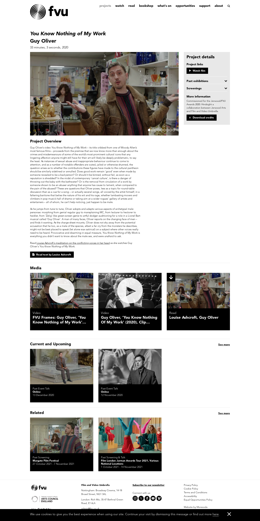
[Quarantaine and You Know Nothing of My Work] (130, 435)
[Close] (229, 514)
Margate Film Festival (46, 460)
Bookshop (146, 6)
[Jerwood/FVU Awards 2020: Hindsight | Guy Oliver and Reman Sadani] (198, 435)
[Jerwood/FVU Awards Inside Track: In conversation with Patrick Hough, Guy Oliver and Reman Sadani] (198, 366)
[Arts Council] (53, 499)
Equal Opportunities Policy (198, 499)
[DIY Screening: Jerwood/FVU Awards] (61, 366)
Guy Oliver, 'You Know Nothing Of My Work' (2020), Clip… (129, 319)
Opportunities (185, 6)
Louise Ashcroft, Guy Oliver (193, 317)
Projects (105, 6)
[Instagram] (135, 498)
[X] (141, 498)
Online (37, 391)
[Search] (228, 6)
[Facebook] (147, 498)
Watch (119, 6)
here (216, 514)
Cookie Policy (191, 488)
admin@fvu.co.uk (90, 508)
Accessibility (190, 496)
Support (204, 6)
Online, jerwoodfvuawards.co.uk (188, 460)
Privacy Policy (191, 485)
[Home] (49, 12)
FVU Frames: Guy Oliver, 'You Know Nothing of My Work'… (59, 319)
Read (131, 6)
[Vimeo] (159, 498)
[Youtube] (153, 498)
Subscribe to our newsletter (149, 485)
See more (224, 413)
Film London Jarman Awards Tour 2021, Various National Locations (130, 462)
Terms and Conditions (195, 492)
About (219, 6)
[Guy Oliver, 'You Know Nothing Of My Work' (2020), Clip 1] (130, 290)
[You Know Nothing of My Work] (61, 435)
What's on (164, 6)
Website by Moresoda (195, 507)
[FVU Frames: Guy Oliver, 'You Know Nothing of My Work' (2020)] (61, 290)
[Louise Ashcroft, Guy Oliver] (198, 290)
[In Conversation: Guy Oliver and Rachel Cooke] (130, 366)
